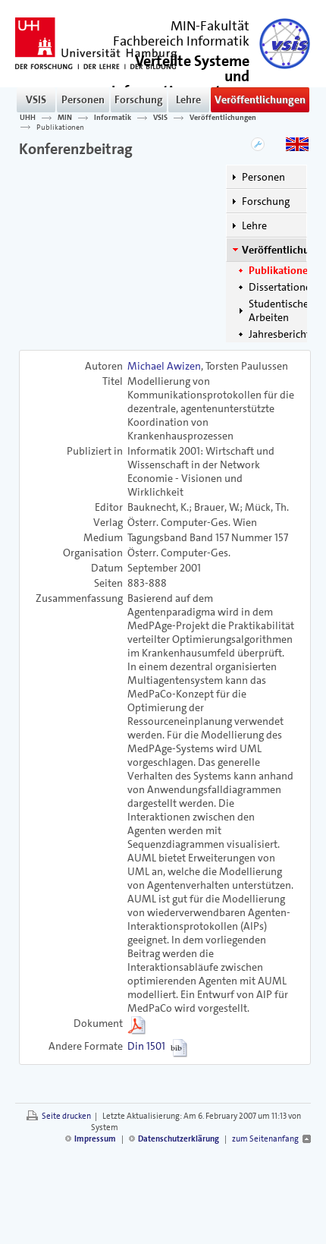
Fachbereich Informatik (181, 41)
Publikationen (60, 126)
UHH (28, 117)
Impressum (95, 1139)
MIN (65, 117)
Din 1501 (146, 1046)
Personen (83, 99)
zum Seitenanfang (265, 1139)
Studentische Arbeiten (279, 310)
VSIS (36, 99)
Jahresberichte (282, 334)
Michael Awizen (164, 366)
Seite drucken (66, 1116)
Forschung (138, 99)
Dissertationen (283, 287)
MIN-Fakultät (210, 26)
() (180, 82)
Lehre (188, 99)
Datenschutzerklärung (178, 1139)
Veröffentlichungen (260, 99)
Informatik (112, 117)
